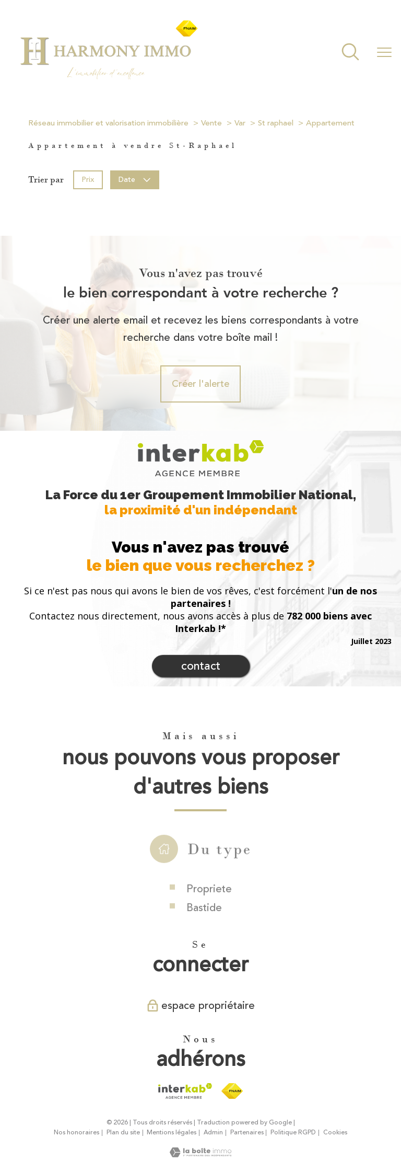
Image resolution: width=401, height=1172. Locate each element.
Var (239, 123)
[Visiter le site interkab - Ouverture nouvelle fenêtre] (185, 1091)
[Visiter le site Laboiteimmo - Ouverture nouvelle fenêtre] (200, 1154)
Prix (87, 179)
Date (135, 179)
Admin (213, 1132)
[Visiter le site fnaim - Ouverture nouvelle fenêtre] (232, 1091)
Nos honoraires (76, 1132)
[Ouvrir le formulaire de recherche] (350, 53)
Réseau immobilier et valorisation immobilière (108, 123)
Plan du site (123, 1132)
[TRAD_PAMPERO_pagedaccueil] (108, 78)
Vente (211, 123)
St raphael (275, 123)
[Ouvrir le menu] (384, 53)
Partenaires (247, 1132)
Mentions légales (171, 1132)
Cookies (335, 1132)
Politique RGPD (293, 1132)
